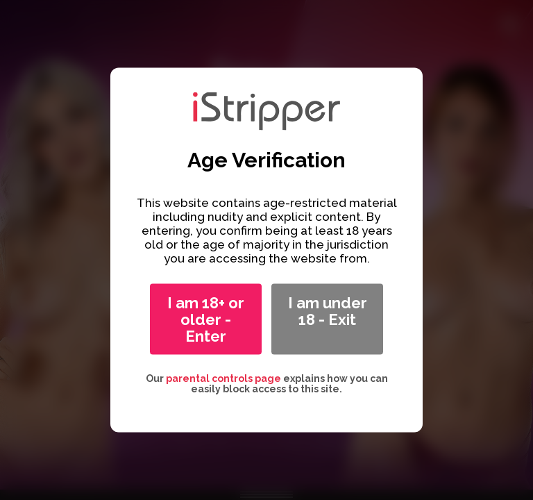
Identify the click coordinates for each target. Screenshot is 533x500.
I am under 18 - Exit (327, 311)
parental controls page (223, 378)
